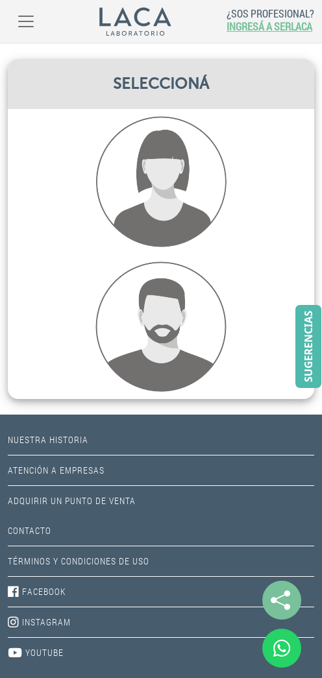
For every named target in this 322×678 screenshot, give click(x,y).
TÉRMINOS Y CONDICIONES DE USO (78, 561)
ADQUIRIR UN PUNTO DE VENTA (72, 500)
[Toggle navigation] (26, 21)
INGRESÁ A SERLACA (269, 26)
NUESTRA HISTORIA (48, 439)
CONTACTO (29, 530)
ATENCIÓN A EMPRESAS (56, 470)
